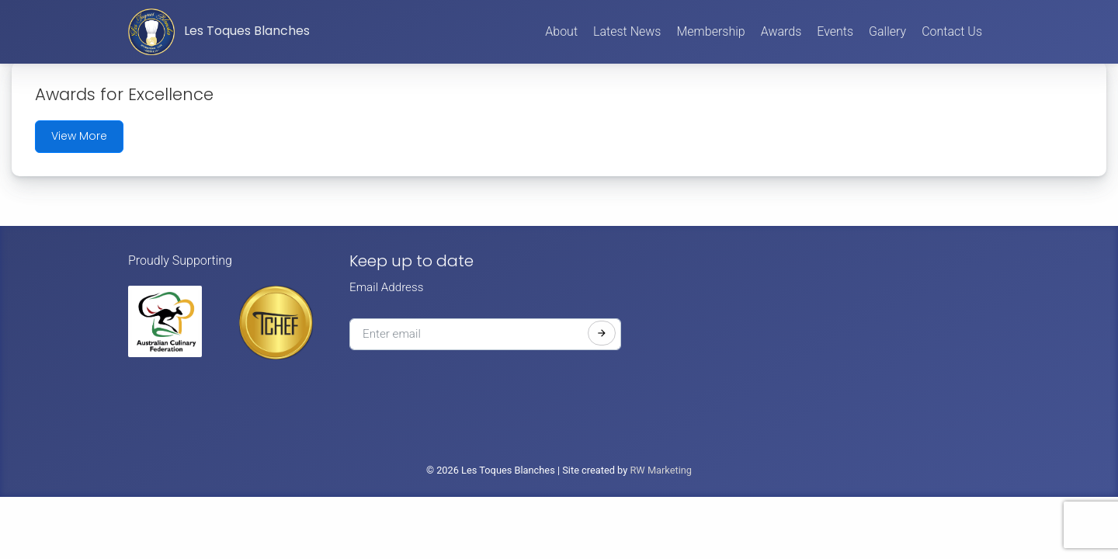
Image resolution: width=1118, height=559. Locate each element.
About (561, 31)
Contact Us (952, 31)
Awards (781, 31)
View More (79, 136)
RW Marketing (661, 470)
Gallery (887, 31)
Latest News (627, 31)
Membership (710, 31)
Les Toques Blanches (219, 32)
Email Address (386, 287)
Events (835, 31)
